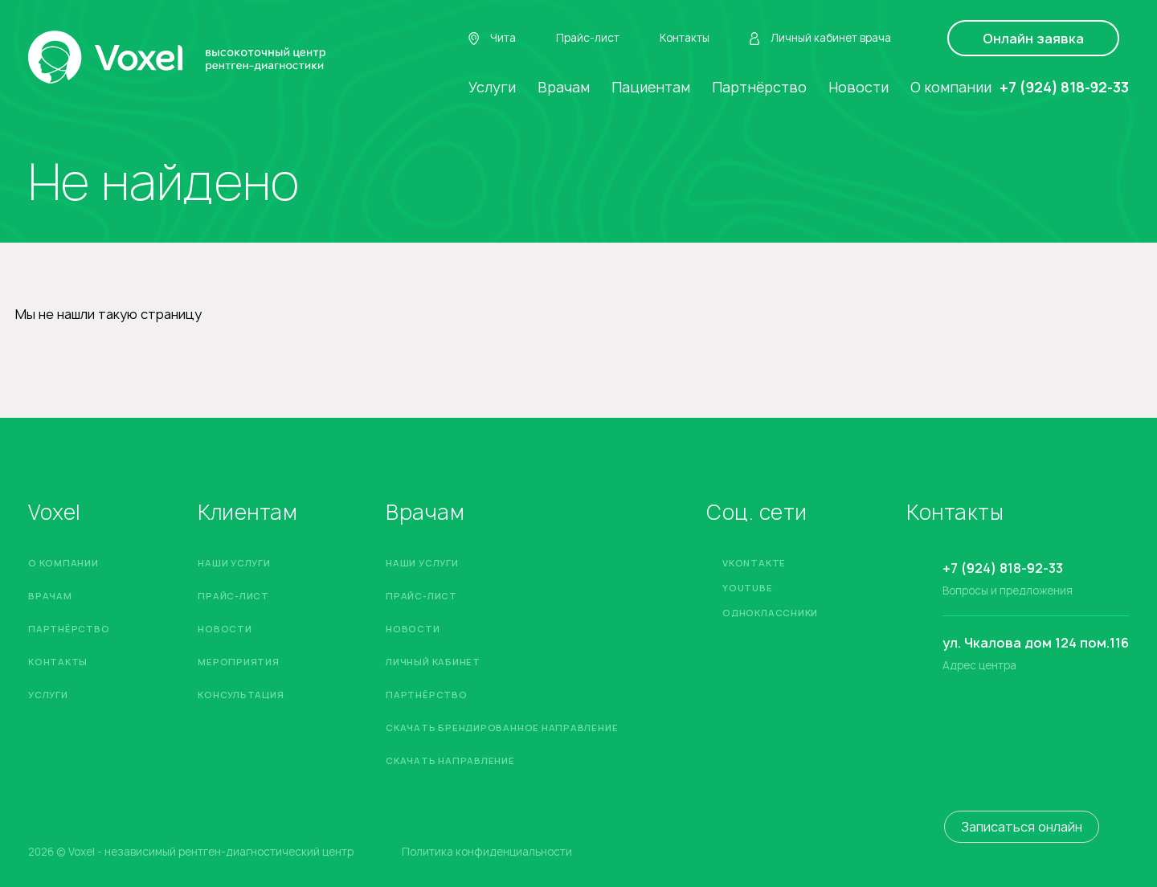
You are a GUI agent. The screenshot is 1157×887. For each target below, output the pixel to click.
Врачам (564, 87)
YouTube (747, 587)
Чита (492, 38)
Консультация (241, 695)
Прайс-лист (587, 38)
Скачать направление (450, 760)
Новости (858, 87)
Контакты (684, 38)
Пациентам (650, 87)
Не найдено (163, 182)
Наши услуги (234, 563)
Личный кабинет (433, 662)
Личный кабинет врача (820, 38)
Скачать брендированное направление (502, 727)
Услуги (492, 87)
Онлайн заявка (1033, 38)
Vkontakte (754, 562)
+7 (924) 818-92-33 (1064, 87)
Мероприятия (238, 662)
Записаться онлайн (1021, 827)
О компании (950, 87)
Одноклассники (770, 612)
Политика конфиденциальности (487, 852)
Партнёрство (759, 87)
